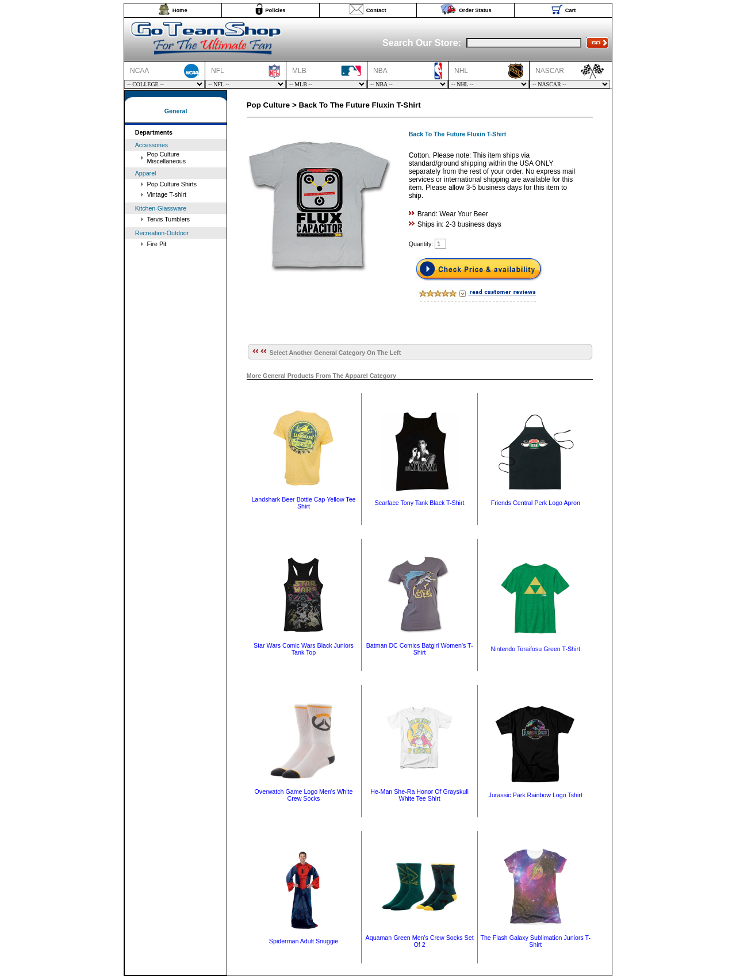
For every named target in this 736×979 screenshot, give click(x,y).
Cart (570, 10)
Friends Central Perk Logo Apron (535, 502)
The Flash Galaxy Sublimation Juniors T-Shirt (535, 941)
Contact (376, 10)
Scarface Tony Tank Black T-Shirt (420, 502)
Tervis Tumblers (168, 219)
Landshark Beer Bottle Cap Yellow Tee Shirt (303, 503)
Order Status (475, 10)
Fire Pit (157, 243)
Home (179, 10)
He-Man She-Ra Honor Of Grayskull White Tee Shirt (419, 795)
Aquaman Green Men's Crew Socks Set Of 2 (420, 941)
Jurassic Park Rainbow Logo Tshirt (535, 794)
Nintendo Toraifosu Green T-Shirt (535, 648)
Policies (275, 10)
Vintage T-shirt (166, 194)
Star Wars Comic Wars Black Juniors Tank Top (304, 649)
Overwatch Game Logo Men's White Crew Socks (304, 795)
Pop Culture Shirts (172, 184)
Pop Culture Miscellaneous (166, 158)
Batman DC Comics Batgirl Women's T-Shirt (419, 649)
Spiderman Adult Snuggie (303, 941)
